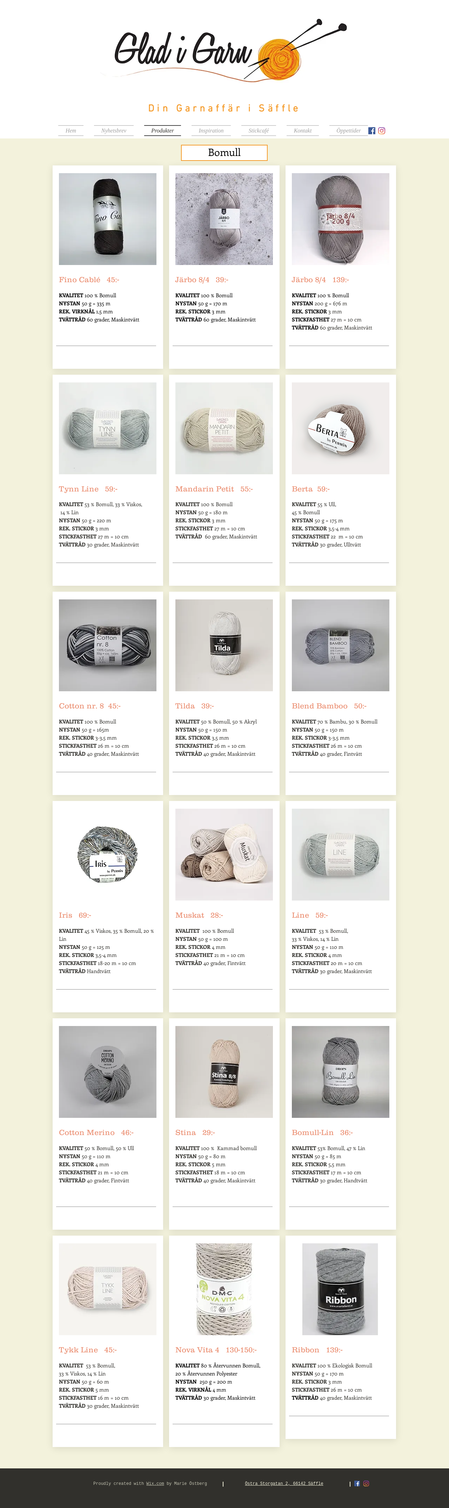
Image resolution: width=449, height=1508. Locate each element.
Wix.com (155, 1483)
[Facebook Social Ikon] (371, 130)
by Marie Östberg (185, 1483)
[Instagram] (381, 130)
